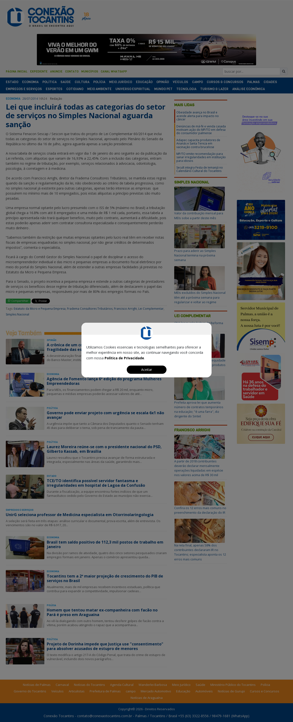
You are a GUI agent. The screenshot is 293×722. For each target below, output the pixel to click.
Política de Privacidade (124, 358)
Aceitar (146, 369)
